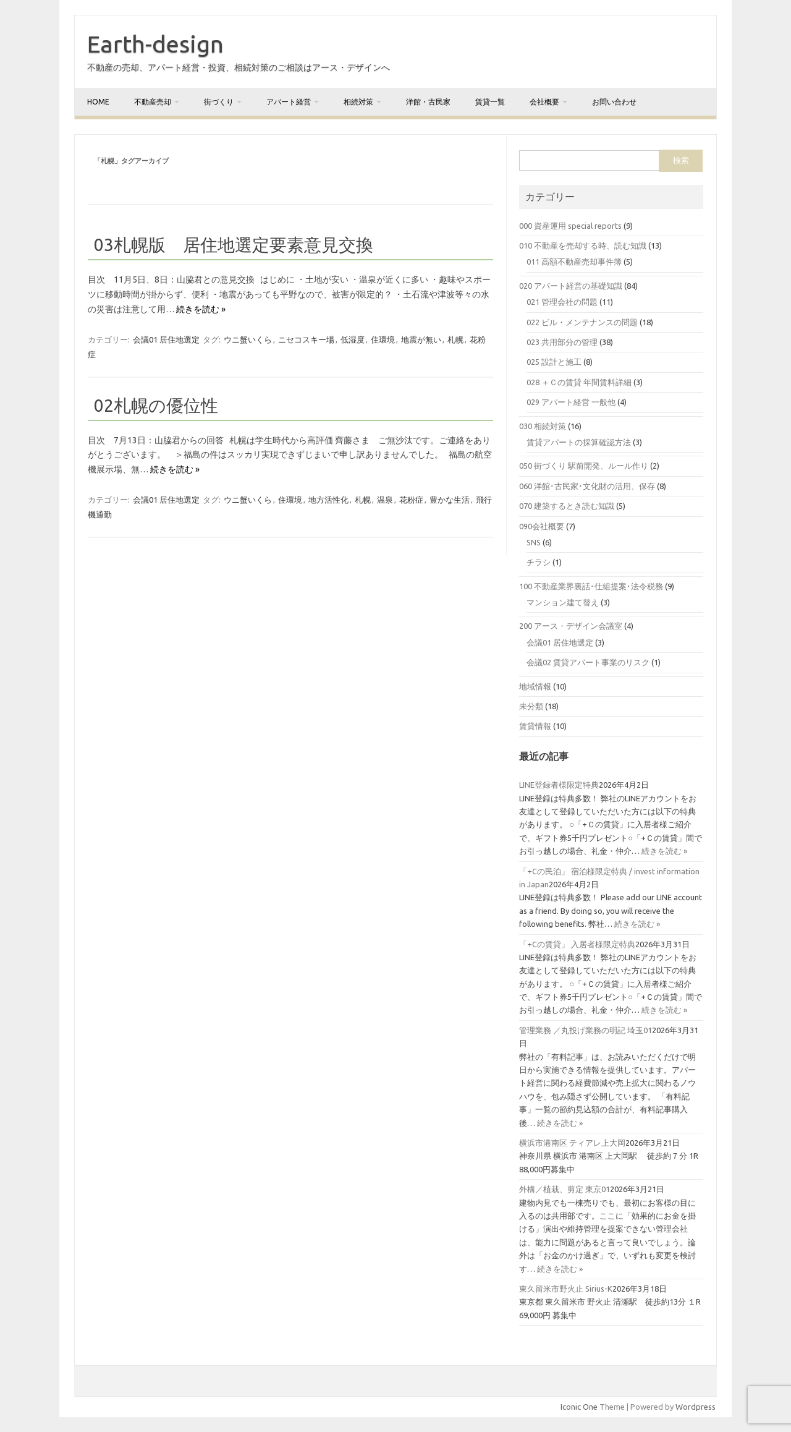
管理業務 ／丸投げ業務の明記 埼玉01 (585, 1030)
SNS (534, 542)
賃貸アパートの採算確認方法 (579, 442)
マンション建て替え (563, 602)
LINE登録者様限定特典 (559, 784)
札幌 (455, 339)
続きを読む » (201, 309)
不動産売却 (152, 102)
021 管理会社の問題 (562, 301)
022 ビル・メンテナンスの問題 (582, 322)
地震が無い (421, 339)
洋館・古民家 (428, 102)
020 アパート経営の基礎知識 (570, 285)
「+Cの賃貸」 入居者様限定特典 (577, 944)
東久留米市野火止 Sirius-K (565, 1288)
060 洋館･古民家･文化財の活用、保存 (587, 486)
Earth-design (155, 44)
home (98, 102)
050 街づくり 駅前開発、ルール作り (583, 465)
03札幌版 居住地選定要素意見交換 (233, 244)
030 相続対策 (542, 426)
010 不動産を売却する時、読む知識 (582, 245)
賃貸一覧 (490, 102)
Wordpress (695, 1406)
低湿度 (353, 339)
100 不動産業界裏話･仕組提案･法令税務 (591, 586)
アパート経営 (288, 102)
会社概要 (544, 102)
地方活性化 (328, 499)
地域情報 (535, 686)
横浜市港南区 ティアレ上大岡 (572, 1142)
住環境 (383, 339)
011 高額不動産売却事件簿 (574, 261)
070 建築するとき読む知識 (566, 505)
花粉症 (411, 499)
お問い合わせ (614, 102)
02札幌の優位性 (156, 405)
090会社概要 (541, 526)
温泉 (385, 499)
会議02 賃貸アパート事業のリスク (588, 662)
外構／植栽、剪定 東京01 (564, 1189)
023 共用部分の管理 (562, 342)
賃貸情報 (535, 726)
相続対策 (358, 102)
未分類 (531, 706)
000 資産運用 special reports (570, 225)
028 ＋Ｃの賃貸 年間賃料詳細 (579, 382)
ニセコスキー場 (306, 339)
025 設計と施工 (554, 361)
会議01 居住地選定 (166, 339)
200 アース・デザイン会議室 (570, 625)
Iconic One (579, 1406)
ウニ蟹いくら (248, 339)
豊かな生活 (449, 499)
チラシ (539, 562)
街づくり (219, 102)
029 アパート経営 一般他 (571, 402)
